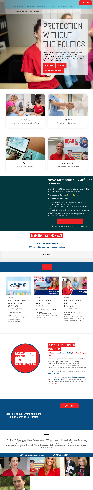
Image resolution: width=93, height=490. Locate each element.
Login (31, 11)
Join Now (85, 2)
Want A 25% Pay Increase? (53, 70)
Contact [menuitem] (5, 476)
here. (55, 384)
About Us (22, 7)
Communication (42, 7)
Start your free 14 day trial (70, 221)
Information (31, 7)
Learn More (49, 65)
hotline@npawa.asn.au (34, 437)
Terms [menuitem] (15, 476)
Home (16, 7)
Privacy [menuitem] (10, 476)
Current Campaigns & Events (58, 7)
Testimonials (74, 7)
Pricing (36, 11)
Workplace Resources (21, 11)
